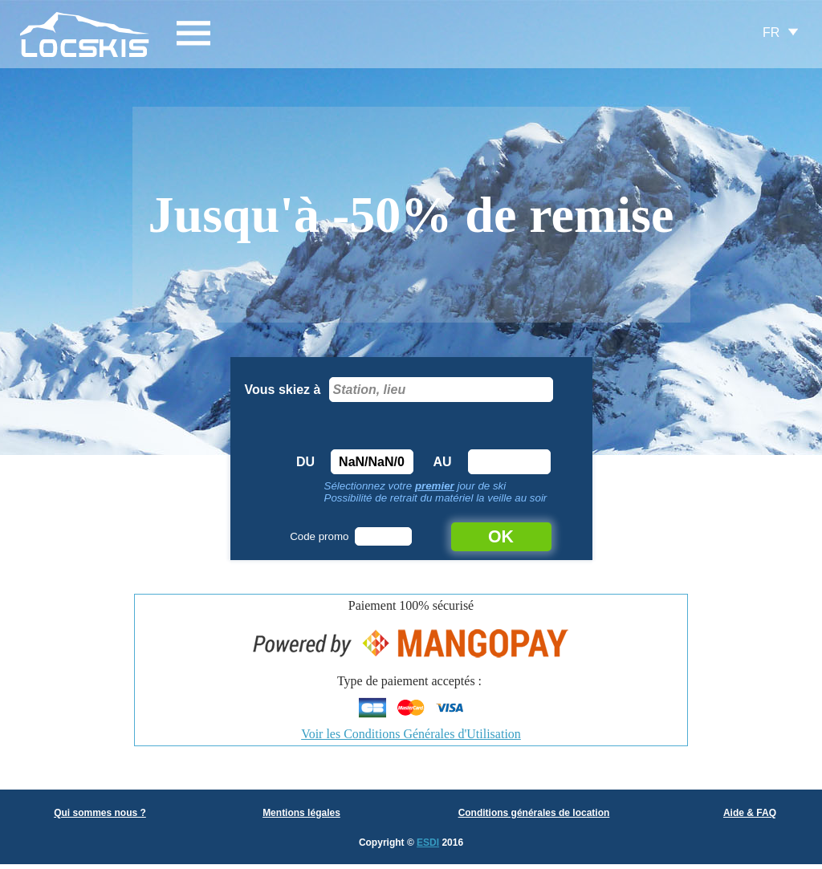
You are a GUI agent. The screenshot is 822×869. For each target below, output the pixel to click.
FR (771, 32)
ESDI (428, 842)
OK (501, 536)
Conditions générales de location (534, 812)
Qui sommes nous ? (100, 812)
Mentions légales (301, 812)
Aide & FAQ (749, 812)
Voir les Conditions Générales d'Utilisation (411, 734)
